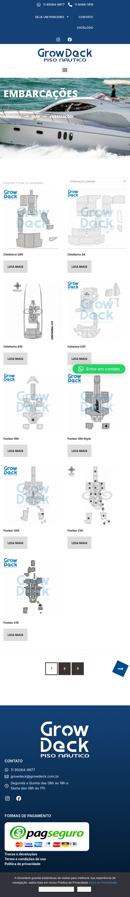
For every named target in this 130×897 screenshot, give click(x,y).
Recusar (84, 889)
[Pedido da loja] (97, 181)
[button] (65, 70)
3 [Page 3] (78, 668)
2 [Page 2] (64, 668)
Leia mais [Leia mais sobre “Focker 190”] (15, 451)
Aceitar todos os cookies (56, 889)
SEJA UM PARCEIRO (52, 17)
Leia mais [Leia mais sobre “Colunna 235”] (79, 359)
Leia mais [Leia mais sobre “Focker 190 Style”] (79, 451)
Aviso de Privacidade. (103, 882)
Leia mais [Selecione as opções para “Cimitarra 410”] (15, 359)
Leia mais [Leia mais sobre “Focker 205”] (15, 543)
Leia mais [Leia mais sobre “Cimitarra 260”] (15, 266)
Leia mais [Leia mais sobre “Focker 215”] (15, 635)
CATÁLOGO (85, 27)
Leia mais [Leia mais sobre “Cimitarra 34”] (79, 266)
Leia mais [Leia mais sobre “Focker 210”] (79, 543)
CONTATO (86, 17)
